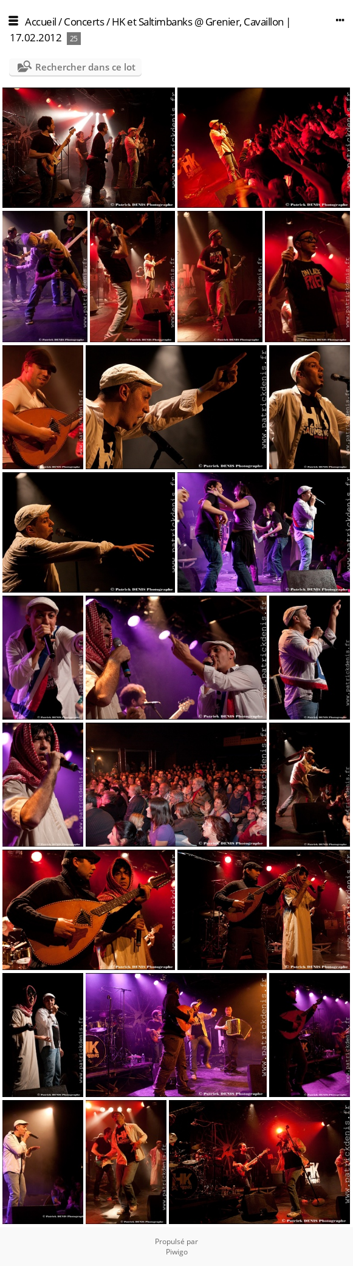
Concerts (84, 22)
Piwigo (177, 1252)
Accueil (41, 22)
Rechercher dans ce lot (85, 67)
